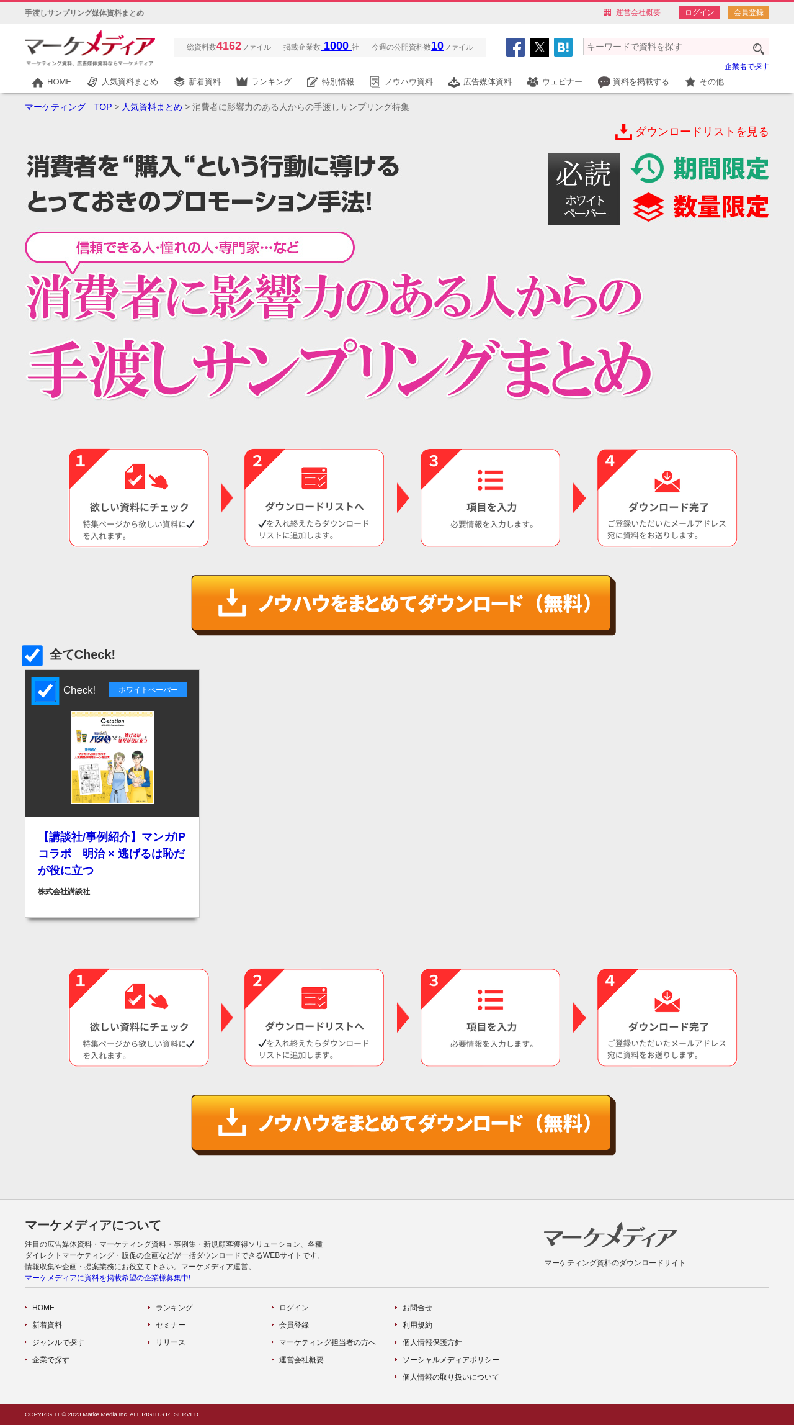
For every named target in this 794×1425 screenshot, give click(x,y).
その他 (712, 81)
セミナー (170, 1325)
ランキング (271, 81)
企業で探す (50, 1359)
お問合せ (417, 1307)
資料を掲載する (641, 81)
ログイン (700, 12)
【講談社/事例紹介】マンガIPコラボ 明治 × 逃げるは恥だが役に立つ (111, 854)
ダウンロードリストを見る (702, 131)
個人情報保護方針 (432, 1342)
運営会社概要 (638, 12)
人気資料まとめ (130, 81)
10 (437, 46)
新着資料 (205, 81)
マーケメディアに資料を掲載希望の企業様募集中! (107, 1277)
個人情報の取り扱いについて (451, 1377)
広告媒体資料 (487, 81)
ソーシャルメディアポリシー (451, 1359)
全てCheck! (70, 654)
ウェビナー (562, 81)
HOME (59, 81)
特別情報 (338, 81)
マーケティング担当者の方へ (327, 1342)
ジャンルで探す (58, 1342)
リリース (170, 1342)
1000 (336, 46)
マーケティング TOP (68, 107)
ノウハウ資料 (409, 81)
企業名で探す (747, 66)
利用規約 (417, 1325)
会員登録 (749, 12)
